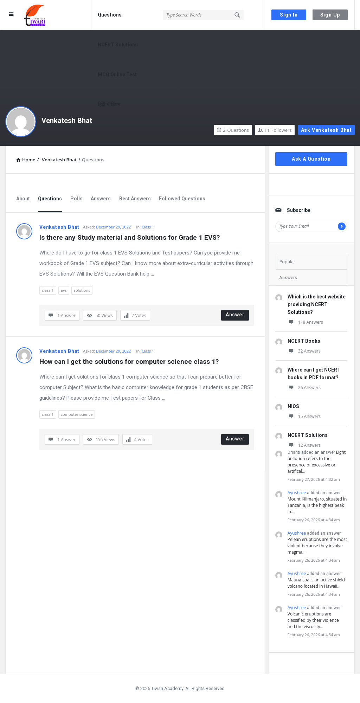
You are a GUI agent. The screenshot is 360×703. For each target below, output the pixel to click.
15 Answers (304, 416)
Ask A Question (311, 159)
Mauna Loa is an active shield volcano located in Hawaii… (316, 583)
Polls (76, 198)
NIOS (293, 406)
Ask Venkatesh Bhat (326, 130)
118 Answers (305, 322)
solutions (82, 290)
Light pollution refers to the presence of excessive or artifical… (317, 461)
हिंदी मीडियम (109, 104)
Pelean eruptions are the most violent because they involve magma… (317, 545)
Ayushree (297, 493)
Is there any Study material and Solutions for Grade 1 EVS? (129, 237)
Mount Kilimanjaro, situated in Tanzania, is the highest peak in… (317, 505)
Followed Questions (182, 198)
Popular (287, 261)
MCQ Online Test (117, 74)
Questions (110, 15)
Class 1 (148, 227)
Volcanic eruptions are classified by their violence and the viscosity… (313, 620)
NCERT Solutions (118, 44)
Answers (101, 198)
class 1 (48, 290)
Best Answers (135, 198)
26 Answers (304, 388)
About (23, 198)
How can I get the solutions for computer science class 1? (129, 361)
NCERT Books (304, 341)
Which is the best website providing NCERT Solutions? (317, 304)
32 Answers (304, 351)
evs (64, 290)
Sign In (289, 15)
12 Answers (304, 445)
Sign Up (330, 15)
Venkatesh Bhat (66, 120)
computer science (77, 414)
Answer (235, 314)
